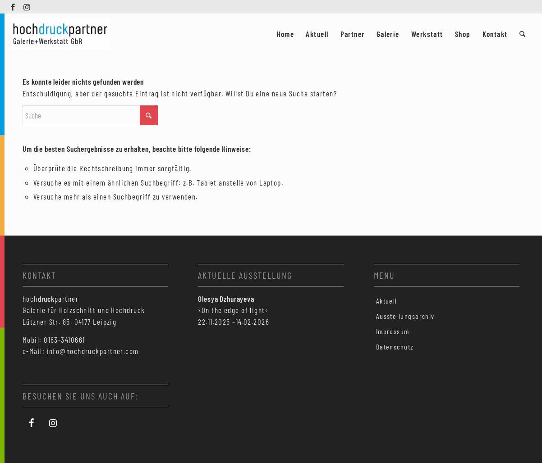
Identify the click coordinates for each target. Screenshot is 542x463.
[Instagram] (53, 423)
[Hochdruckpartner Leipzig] (60, 34)
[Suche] (522, 34)
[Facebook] (32, 423)
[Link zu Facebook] (13, 7)
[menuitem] (285, 34)
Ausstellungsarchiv (405, 316)
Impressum (392, 331)
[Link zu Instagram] (27, 7)
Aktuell (386, 300)
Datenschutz (395, 346)
